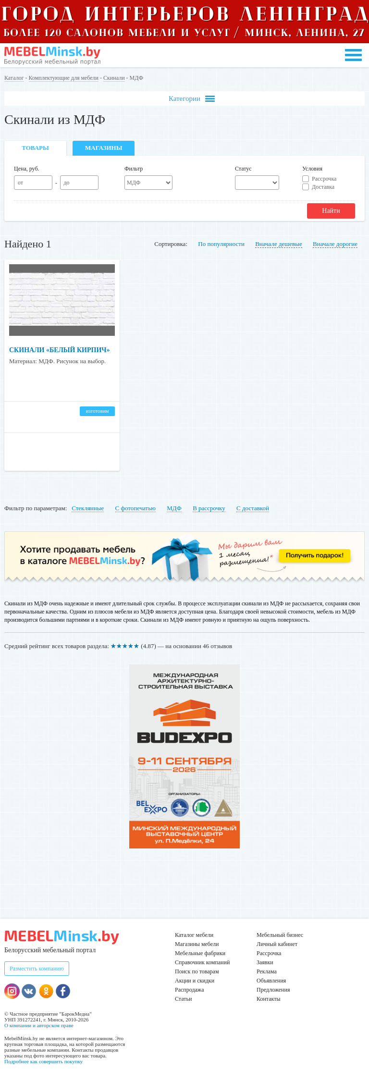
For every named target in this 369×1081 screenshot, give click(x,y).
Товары (35, 147)
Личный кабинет (277, 944)
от (20, 182)
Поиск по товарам (197, 971)
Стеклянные (88, 508)
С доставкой (252, 508)
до (66, 182)
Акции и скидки (194, 980)
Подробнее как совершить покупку (43, 1061)
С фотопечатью (135, 508)
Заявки (265, 962)
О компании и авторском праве (39, 1025)
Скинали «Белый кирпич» (59, 350)
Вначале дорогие (335, 243)
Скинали (114, 77)
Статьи (183, 998)
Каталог (14, 77)
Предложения (273, 989)
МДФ (174, 508)
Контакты (269, 998)
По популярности (221, 243)
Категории (192, 99)
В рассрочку (209, 508)
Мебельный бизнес (280, 935)
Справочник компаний (202, 962)
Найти (331, 210)
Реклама (267, 971)
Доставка (323, 187)
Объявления (271, 980)
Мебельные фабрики (200, 953)
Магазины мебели (197, 944)
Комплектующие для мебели (63, 77)
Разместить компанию (37, 968)
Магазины (103, 147)
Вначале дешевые (278, 243)
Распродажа (189, 989)
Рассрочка (324, 178)
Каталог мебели (194, 935)
